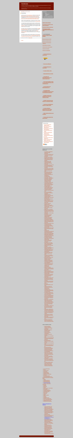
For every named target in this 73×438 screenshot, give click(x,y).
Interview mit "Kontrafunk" (46, 48)
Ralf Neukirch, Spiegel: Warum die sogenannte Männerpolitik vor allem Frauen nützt (49, 211)
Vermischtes (45, 136)
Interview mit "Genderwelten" (46, 50)
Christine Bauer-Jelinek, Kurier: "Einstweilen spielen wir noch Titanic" (48, 253)
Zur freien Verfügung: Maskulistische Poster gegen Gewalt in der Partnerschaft (47, 109)
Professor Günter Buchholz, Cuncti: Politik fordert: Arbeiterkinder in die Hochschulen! (49, 221)
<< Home (22, 40)
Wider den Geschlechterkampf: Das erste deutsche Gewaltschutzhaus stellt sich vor (49, 338)
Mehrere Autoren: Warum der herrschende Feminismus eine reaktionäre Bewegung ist (48, 173)
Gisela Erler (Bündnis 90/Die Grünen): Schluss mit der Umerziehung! (48, 241)
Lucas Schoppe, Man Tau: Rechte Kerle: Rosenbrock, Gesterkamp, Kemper (48, 282)
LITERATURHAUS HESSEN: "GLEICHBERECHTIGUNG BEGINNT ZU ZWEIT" (48, 30)
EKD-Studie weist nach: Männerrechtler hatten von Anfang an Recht (48, 341)
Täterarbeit (44, 385)
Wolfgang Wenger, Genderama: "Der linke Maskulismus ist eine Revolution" (48, 159)
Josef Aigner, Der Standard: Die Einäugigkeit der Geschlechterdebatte (48, 175)
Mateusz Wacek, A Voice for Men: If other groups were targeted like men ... (49, 318)
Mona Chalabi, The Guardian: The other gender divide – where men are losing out (48, 298)
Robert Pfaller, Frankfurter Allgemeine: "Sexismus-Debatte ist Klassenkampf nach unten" (48, 248)
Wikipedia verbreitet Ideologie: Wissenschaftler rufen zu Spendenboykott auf (48, 429)
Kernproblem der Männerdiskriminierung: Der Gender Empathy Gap (47, 77)
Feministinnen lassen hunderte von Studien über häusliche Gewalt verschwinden (49, 413)
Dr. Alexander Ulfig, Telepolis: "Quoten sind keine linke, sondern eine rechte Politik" (48, 226)
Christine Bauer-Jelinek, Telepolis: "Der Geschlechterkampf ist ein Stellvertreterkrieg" (48, 250)
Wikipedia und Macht (47, 414)
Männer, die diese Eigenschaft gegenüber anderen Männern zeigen (30, 18)
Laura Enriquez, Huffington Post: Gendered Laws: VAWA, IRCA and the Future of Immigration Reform (48, 310)
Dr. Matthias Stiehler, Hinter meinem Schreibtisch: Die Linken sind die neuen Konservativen (48, 187)
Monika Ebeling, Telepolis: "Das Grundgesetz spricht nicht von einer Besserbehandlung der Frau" (49, 235)
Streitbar (44, 379)
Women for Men (45, 392)
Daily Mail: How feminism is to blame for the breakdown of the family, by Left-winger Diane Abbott (48, 320)
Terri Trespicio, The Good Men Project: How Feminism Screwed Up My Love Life (48, 357)
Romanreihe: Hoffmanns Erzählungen (48, 27)
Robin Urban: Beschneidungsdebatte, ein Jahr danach (48, 284)
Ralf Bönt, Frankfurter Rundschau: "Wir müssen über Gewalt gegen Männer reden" (48, 201)
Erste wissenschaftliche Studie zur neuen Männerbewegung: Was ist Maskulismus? (48, 82)
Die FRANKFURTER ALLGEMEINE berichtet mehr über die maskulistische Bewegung (48, 91)
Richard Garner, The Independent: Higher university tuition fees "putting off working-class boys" (48, 300)
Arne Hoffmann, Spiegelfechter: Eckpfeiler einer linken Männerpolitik (48, 152)
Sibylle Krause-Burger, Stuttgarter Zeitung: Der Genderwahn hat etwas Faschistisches (48, 185)
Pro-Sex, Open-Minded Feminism (47, 399)
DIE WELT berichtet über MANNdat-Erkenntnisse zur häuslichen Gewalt (47, 96)
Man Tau (44, 369)
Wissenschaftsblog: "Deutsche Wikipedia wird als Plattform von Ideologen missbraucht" (48, 420)
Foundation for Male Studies (47, 390)
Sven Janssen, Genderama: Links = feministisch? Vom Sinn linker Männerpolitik (48, 155)
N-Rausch (44, 387)
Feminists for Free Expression (47, 398)
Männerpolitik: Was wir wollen (48, 73)
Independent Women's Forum (47, 400)
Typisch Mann (45, 393)
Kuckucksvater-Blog (46, 372)
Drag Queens (23, 25)
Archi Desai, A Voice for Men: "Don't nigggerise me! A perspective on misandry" (49, 312)
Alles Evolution (45, 371)
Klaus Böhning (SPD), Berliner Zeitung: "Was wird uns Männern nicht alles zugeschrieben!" (48, 243)
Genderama (24, 4)
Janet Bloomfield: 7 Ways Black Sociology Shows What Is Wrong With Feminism (48, 315)
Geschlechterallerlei (46, 370)
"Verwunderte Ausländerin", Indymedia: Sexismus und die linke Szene (48, 190)
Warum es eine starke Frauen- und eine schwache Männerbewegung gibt (48, 345)
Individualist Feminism (46, 397)
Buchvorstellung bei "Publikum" (47, 45)
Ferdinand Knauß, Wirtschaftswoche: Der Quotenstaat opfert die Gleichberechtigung (49, 231)
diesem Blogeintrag (29, 15)
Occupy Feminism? (46, 331)
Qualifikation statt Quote (46, 380)
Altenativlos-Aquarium (46, 373)
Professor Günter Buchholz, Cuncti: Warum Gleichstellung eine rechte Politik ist (49, 228)
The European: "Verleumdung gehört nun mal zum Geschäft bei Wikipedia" (48, 423)
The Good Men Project (46, 391)
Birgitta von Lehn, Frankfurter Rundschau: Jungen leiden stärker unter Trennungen (48, 206)
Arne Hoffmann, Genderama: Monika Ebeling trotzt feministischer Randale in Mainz (49, 238)
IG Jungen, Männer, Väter (47, 70)
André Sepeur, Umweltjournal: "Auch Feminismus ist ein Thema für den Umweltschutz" (48, 262)
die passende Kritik (37, 21)
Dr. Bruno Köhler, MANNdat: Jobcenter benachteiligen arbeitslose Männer (48, 215)
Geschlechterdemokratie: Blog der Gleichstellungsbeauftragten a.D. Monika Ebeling (48, 377)
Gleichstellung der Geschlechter (47, 401)
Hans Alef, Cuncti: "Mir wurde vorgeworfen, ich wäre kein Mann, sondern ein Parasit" (48, 256)
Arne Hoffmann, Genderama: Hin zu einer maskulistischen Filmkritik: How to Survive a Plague (48, 293)
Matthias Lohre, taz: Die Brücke (48, 209)
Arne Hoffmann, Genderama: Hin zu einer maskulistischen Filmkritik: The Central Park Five (48, 291)
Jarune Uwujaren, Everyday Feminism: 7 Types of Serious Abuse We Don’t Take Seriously (48, 365)
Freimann (44, 394)
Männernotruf (45, 386)
